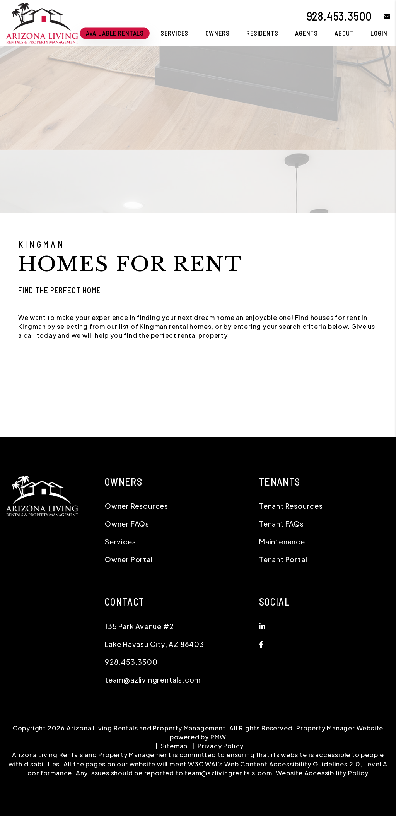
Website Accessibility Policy (322, 773)
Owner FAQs (127, 523)
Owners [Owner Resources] (217, 33)
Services (120, 541)
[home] (42, 22)
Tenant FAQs (281, 523)
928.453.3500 (339, 16)
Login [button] (378, 33)
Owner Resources (136, 505)
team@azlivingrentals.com (153, 679)
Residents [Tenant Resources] (262, 33)
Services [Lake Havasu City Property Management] (174, 33)
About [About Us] (344, 33)
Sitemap (174, 746)
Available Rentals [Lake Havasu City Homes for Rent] (115, 33)
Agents (306, 33)
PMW (218, 737)
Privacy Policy (221, 746)
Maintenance (282, 541)
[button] (381, 16)
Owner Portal (129, 559)
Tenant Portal (283, 559)
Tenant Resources (291, 505)
